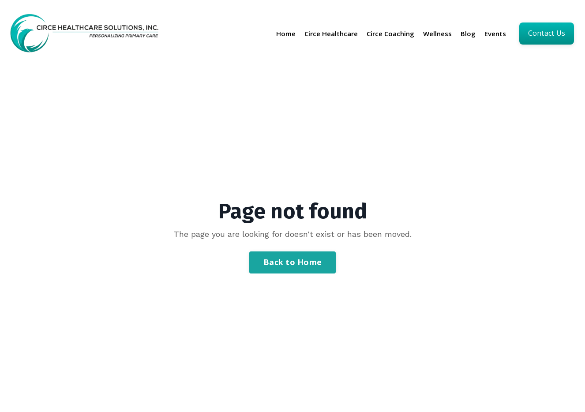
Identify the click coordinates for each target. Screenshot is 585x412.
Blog (468, 33)
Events (495, 33)
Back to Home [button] (292, 262)
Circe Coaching (390, 33)
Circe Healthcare (331, 33)
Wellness (437, 33)
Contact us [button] (547, 33)
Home (286, 33)
